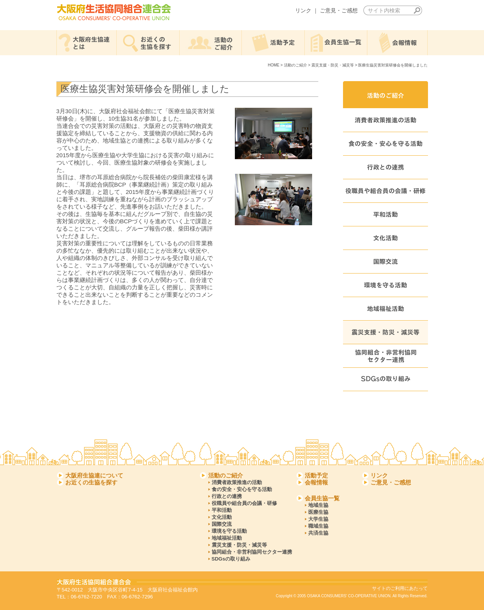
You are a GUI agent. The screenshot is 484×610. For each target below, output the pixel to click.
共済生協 (318, 533)
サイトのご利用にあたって (400, 588)
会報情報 (316, 482)
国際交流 (222, 524)
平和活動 (222, 510)
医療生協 (318, 512)
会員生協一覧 (322, 498)
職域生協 (318, 526)
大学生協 (318, 519)
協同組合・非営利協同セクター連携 (252, 552)
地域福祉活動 (227, 538)
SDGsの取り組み (231, 559)
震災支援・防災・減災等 (332, 65)
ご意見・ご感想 (339, 10)
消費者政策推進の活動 (237, 482)
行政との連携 (227, 496)
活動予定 (316, 475)
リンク (303, 10)
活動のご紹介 (295, 65)
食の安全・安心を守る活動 (242, 489)
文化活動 (222, 517)
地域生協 (318, 505)
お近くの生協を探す (91, 482)
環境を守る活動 (229, 531)
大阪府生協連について (94, 475)
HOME (273, 65)
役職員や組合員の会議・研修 (244, 503)
